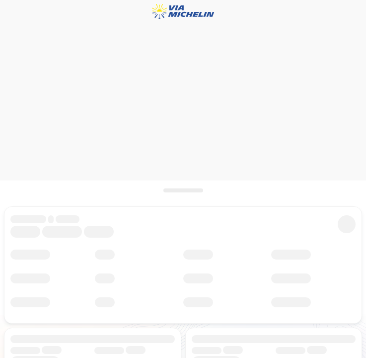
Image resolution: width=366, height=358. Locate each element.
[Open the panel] (183, 190)
